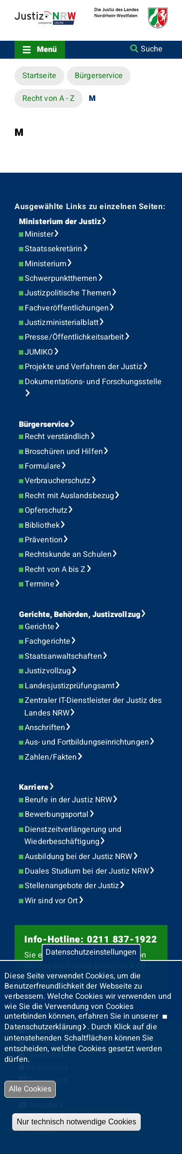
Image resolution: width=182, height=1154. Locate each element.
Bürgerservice (99, 75)
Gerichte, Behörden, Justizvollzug (79, 614)
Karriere (34, 787)
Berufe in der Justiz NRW (68, 800)
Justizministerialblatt (62, 322)
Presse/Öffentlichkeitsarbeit (74, 337)
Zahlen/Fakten (51, 757)
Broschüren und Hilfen (64, 451)
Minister (39, 234)
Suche (152, 49)
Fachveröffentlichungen (67, 308)
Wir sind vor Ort (51, 901)
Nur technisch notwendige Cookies (76, 1122)
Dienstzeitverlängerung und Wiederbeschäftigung (72, 836)
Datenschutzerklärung (43, 1027)
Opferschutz (46, 510)
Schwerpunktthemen (61, 278)
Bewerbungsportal (56, 814)
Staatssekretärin (53, 249)
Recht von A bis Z (55, 569)
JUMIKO (39, 352)
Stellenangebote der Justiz (72, 886)
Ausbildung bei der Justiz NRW (78, 856)
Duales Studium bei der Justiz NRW (87, 871)
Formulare (43, 466)
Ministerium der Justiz (60, 222)
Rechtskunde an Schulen (68, 554)
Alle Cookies (30, 1089)
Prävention (44, 540)
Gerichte (39, 627)
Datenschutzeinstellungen (91, 953)
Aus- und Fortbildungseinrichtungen (87, 742)
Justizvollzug (48, 671)
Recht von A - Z (48, 98)
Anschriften (45, 727)
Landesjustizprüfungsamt (70, 686)
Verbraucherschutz (57, 481)
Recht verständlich (57, 436)
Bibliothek (42, 525)
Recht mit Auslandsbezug (69, 496)
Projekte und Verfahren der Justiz (83, 367)
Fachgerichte (47, 641)
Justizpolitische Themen (68, 293)
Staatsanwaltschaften (63, 656)
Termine (39, 584)
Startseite (39, 75)
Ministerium (45, 264)
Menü (47, 49)
